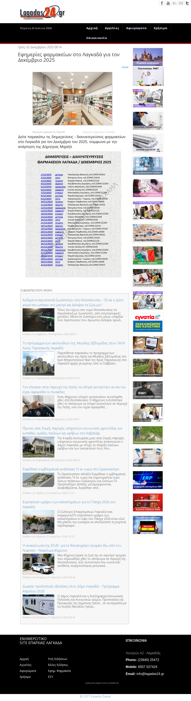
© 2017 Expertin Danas (95, 696)
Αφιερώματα (136, 28)
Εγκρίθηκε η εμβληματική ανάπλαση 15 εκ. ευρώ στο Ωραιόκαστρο (71, 469)
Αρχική (92, 28)
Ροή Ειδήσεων (57, 659)
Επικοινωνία (96, 38)
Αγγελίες (112, 28)
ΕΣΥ (50, 677)
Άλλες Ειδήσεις (58, 665)
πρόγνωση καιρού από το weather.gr (102, 683)
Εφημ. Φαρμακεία (59, 671)
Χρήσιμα (160, 28)
